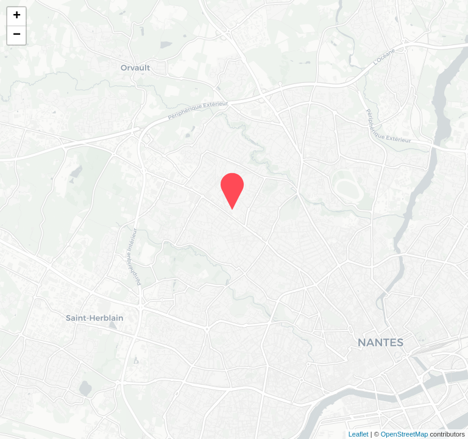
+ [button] (17, 16)
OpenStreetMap (404, 434)
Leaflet (359, 434)
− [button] (17, 35)
